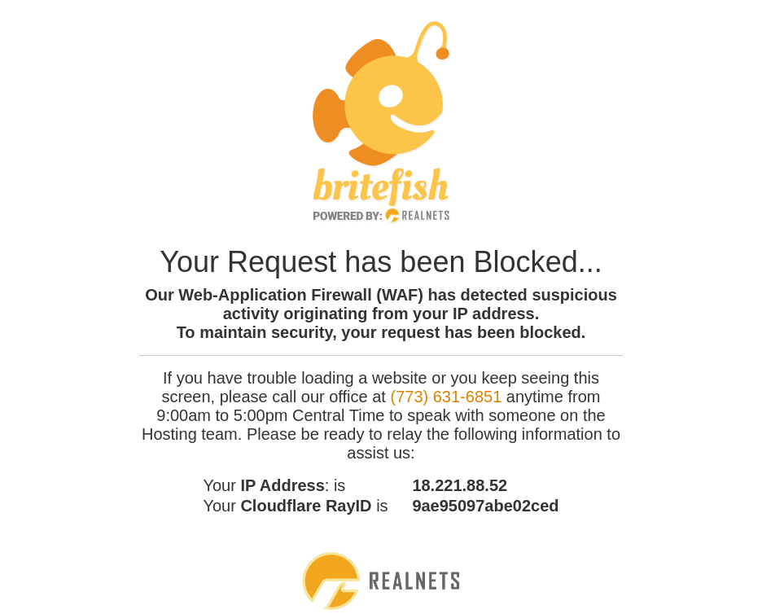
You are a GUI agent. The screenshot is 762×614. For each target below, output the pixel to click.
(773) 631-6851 (445, 397)
